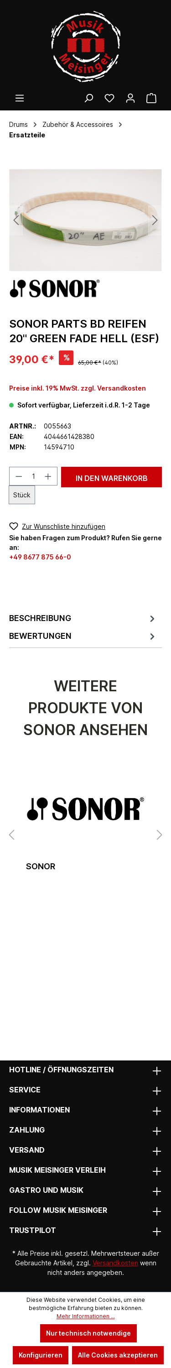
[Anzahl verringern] (18, 476)
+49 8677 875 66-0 (40, 557)
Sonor (40, 866)
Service (25, 1089)
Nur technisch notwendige (88, 1333)
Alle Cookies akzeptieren (118, 1355)
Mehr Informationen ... (86, 1316)
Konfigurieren (40, 1355)
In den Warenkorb (112, 478)
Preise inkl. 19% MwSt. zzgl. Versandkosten (77, 388)
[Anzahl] (33, 476)
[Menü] (19, 98)
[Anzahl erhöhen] (48, 476)
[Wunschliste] (109, 98)
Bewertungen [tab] (83, 636)
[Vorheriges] (16, 220)
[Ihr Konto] (130, 98)
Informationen (39, 1109)
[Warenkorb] (151, 98)
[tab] (83, 618)
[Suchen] (88, 98)
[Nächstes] (155, 220)
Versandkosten (115, 1263)
